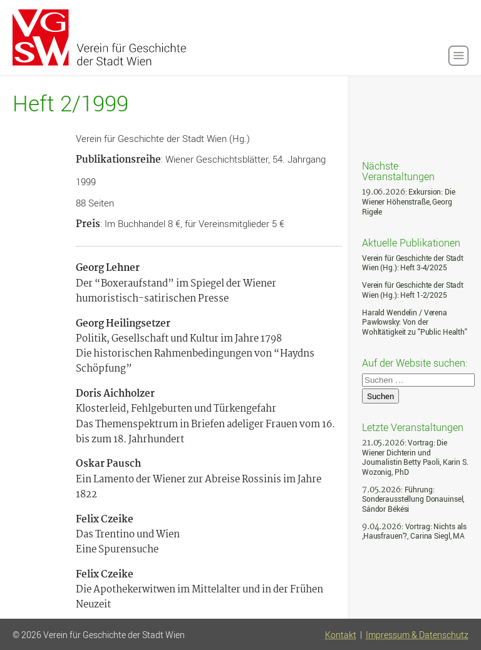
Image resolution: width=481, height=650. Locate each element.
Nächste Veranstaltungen (398, 170)
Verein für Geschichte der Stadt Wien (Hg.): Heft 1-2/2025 (412, 290)
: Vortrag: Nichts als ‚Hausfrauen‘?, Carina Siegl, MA (414, 531)
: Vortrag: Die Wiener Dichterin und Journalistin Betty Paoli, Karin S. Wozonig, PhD (415, 457)
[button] (458, 56)
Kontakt (340, 635)
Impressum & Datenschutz (417, 635)
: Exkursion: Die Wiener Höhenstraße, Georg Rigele (408, 201)
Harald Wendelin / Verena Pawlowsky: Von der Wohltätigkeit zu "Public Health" (414, 322)
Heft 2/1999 (70, 103)
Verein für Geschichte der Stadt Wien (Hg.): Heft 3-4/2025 (412, 263)
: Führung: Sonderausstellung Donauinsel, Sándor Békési (413, 499)
